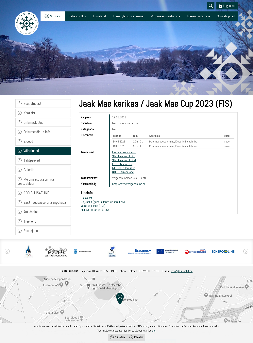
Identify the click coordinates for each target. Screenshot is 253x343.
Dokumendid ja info (37, 131)
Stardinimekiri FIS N (123, 156)
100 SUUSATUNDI (37, 192)
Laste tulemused (122, 164)
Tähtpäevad (32, 160)
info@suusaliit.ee (182, 271)
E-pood (28, 141)
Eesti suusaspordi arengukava (45, 202)
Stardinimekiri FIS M (124, 160)
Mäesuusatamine (198, 16)
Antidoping (31, 211)
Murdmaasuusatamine (165, 16)
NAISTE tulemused (123, 172)
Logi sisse (229, 5)
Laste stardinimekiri (124, 152)
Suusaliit (56, 16)
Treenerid (30, 221)
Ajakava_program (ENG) (95, 210)
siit (153, 330)
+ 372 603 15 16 (148, 271)
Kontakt (29, 112)
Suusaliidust (33, 103)
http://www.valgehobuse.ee (128, 184)
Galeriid (29, 169)
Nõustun (120, 337)
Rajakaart (86, 198)
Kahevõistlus (77, 16)
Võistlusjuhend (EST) (93, 206)
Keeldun (138, 337)
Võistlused (31, 150)
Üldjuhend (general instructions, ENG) (103, 202)
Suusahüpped (226, 16)
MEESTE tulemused (123, 168)
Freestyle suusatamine (128, 16)
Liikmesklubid (33, 122)
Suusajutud (31, 230)
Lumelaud (99, 16)
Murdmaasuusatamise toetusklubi (36, 181)
